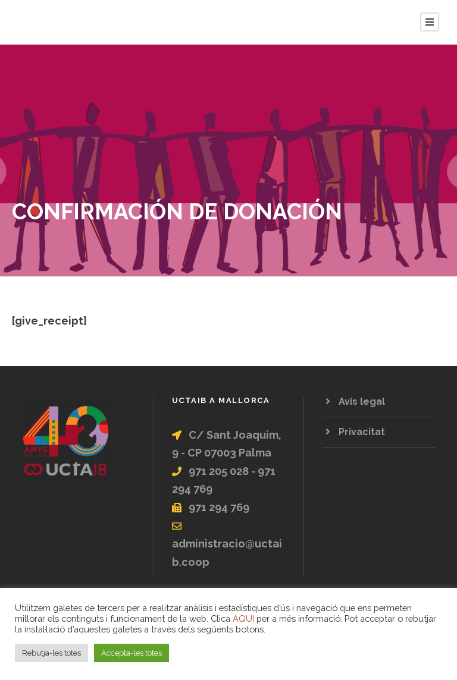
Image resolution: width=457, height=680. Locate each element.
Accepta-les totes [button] (131, 652)
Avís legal (362, 401)
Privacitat (362, 431)
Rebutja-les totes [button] (51, 652)
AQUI (243, 618)
